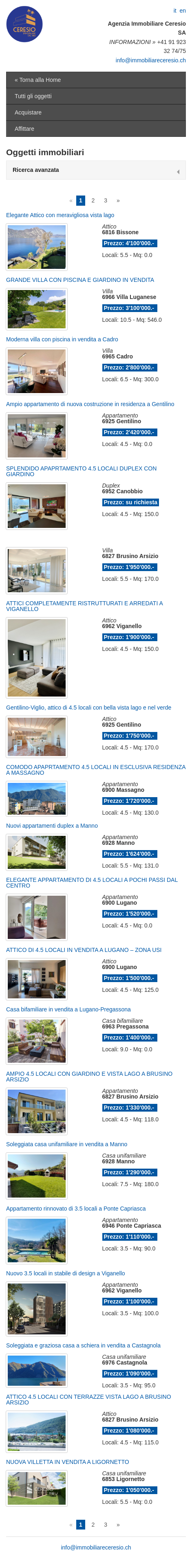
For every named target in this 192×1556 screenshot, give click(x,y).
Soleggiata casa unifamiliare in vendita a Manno (66, 1144)
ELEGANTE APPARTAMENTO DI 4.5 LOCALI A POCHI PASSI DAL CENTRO (92, 883)
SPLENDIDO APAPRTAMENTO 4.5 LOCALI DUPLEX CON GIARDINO (81, 471)
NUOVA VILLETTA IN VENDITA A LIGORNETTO (67, 1462)
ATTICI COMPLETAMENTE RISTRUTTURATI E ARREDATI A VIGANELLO (84, 606)
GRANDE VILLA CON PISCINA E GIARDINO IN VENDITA (80, 280)
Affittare (24, 128)
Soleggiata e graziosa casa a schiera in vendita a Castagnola (83, 1345)
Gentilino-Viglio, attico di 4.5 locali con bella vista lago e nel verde (88, 707)
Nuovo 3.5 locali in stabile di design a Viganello (65, 1273)
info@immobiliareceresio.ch (151, 60)
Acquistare (28, 112)
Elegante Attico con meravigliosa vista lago (60, 215)
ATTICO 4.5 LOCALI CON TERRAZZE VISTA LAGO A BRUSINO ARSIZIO (88, 1399)
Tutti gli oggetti (33, 96)
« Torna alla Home (38, 80)
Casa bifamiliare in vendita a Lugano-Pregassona (68, 1009)
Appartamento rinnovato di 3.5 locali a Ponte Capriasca (76, 1208)
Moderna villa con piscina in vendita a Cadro (62, 339)
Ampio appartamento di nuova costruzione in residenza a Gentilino (90, 404)
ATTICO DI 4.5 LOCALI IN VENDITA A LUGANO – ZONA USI (83, 950)
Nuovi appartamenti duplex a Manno (52, 825)
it (175, 10)
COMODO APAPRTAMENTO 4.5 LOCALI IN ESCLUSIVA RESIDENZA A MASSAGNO (95, 770)
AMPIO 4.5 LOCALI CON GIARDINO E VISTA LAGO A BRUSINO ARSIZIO (89, 1076)
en (182, 10)
